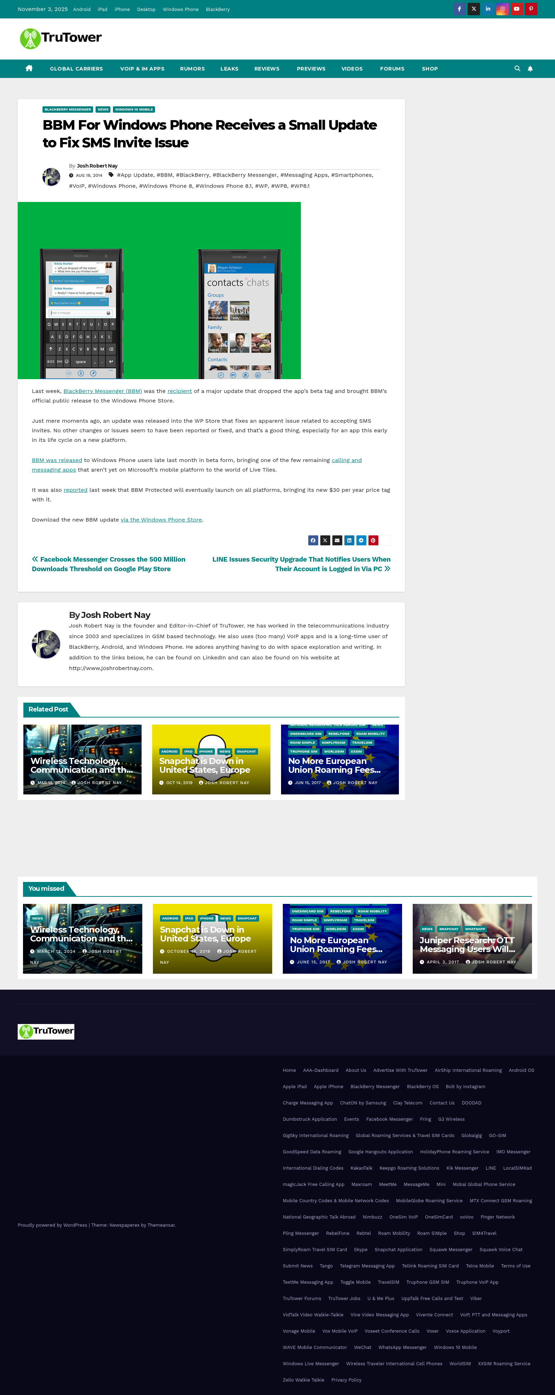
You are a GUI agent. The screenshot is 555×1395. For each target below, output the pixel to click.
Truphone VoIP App (477, 1282)
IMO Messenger (513, 1151)
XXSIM (356, 751)
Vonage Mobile (299, 1331)
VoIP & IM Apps (142, 69)
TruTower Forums (302, 1298)
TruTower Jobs (344, 1298)
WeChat (362, 1347)
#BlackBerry (192, 174)
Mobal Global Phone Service (484, 1184)
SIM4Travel (484, 1233)
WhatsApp (475, 929)
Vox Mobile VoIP (340, 1331)
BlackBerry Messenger (68, 109)
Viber (476, 1298)
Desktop (146, 9)
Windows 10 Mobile (134, 109)
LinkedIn (214, 657)
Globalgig (472, 1135)
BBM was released (57, 460)
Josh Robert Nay (97, 166)
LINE (491, 1168)
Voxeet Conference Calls (392, 1331)
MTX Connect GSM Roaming (501, 1200)
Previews (310, 69)
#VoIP (77, 185)
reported (75, 489)
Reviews (267, 69)
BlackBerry (218, 9)
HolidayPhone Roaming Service (454, 1151)
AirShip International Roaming (468, 1070)
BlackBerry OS (423, 1086)
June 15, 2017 (314, 962)
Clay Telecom (408, 1103)
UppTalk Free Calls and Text (432, 1298)
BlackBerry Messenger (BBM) (102, 391)
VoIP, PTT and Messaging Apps (493, 1314)
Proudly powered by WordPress (53, 1225)
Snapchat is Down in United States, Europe (204, 765)
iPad (103, 9)
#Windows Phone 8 (165, 185)
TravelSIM (362, 742)
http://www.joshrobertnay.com (110, 668)
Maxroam (361, 1184)
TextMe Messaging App (308, 1282)
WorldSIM (334, 751)
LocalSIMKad (517, 1168)
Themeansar (161, 1225)
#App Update (135, 174)
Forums (392, 69)
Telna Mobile (480, 1266)
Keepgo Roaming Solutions (409, 1168)
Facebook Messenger (389, 1119)
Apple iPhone (329, 1086)
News (103, 109)
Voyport (501, 1331)
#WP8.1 (300, 185)
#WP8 (279, 185)
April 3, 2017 (444, 962)
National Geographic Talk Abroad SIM (328, 725)
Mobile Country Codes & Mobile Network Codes (336, 1200)
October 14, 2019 (189, 951)
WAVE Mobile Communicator (315, 1347)
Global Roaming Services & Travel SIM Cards (405, 1135)
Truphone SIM (303, 751)
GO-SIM (497, 1135)
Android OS (521, 1070)
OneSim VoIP (403, 1217)
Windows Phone (181, 9)
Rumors (192, 69)
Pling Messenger (301, 1233)
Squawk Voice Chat (501, 1249)
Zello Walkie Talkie (303, 1380)
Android (82, 9)
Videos (352, 69)
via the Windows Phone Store (161, 519)
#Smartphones (351, 174)
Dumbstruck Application (310, 1119)
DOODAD (471, 1103)
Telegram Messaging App (367, 1266)
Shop (429, 69)
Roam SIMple (302, 742)
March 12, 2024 (57, 951)
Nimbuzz (372, 1217)
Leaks (230, 69)
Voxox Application (466, 1331)
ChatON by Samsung (363, 1103)
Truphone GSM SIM (427, 1282)
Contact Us (442, 1103)
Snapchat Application (398, 1249)
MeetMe (388, 1184)
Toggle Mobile (356, 1282)
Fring (425, 1119)
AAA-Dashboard (320, 1070)
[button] (517, 68)
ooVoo (466, 1217)
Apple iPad (295, 1086)
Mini (441, 1184)
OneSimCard (439, 1217)
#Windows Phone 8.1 (224, 185)
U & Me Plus (380, 1298)
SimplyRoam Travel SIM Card (315, 1249)
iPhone (122, 9)
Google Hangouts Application (380, 1151)
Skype (360, 1249)
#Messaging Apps (304, 174)
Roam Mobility (370, 734)
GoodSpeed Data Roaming (312, 1151)
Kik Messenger (462, 1168)
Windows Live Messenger (311, 1363)
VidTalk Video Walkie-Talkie (313, 1314)
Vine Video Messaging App (379, 1314)
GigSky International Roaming (316, 1135)
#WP (261, 185)
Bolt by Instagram (466, 1086)
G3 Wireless (451, 1119)
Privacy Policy (346, 1380)
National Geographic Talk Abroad (319, 1217)
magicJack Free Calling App (313, 1184)
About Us (355, 1070)
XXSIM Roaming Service (504, 1363)
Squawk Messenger (451, 1249)
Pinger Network (498, 1217)
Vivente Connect (434, 1314)
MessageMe (416, 1184)
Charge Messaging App (308, 1103)
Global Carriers (75, 69)
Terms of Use (516, 1266)
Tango (326, 1266)
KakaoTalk (361, 1168)
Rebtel (363, 1233)
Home (289, 1070)
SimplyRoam (333, 742)
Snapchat (246, 751)
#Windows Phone (112, 185)
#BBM (165, 174)
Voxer (433, 1331)
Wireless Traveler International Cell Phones (394, 1363)
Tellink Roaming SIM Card (430, 1266)
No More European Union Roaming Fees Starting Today (331, 770)
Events (351, 1119)
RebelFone (339, 734)
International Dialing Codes (313, 1168)
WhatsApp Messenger (402, 1347)
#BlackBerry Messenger (245, 174)
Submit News (298, 1266)
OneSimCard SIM (306, 734)
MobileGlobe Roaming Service (429, 1200)
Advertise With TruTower (400, 1070)
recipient (179, 391)
